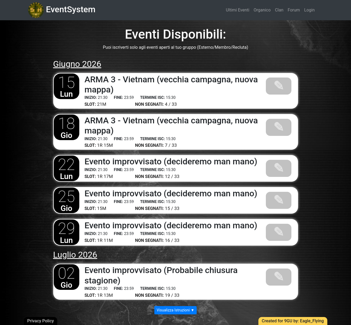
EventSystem (62, 10)
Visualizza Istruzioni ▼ (176, 310)
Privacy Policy (40, 320)
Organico (262, 10)
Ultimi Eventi (237, 10)
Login (309, 10)
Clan (279, 10)
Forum (294, 10)
